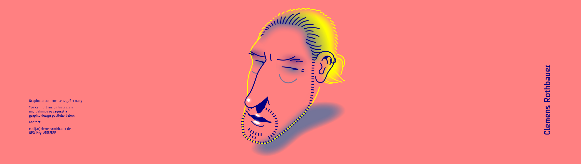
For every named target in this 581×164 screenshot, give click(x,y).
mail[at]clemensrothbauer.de (50, 129)
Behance (42, 111)
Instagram (65, 107)
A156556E (49, 133)
